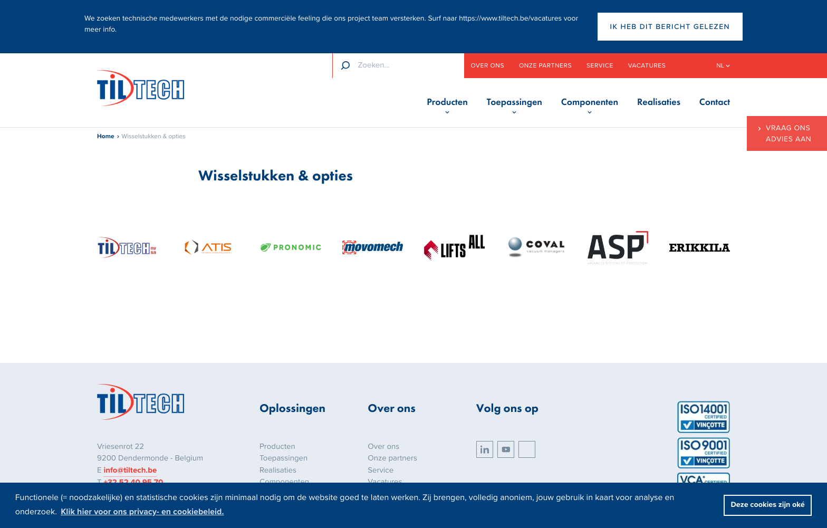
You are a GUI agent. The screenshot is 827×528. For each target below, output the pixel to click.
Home (105, 136)
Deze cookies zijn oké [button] (768, 505)
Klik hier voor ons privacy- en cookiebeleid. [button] (142, 511)
